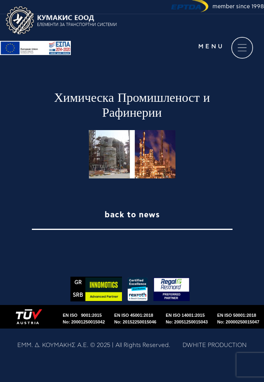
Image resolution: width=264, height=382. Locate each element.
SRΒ (78, 295)
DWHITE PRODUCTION (215, 345)
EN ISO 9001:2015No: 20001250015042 (84, 318)
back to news (132, 215)
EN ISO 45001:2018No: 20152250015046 (135, 318)
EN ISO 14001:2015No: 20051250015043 (187, 318)
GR (78, 282)
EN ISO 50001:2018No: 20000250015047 (238, 318)
